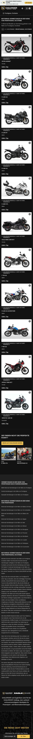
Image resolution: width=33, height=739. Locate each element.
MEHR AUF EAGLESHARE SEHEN (12, 443)
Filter (23, 736)
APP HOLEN (28, 3)
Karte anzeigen (9, 736)
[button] (16, 51)
